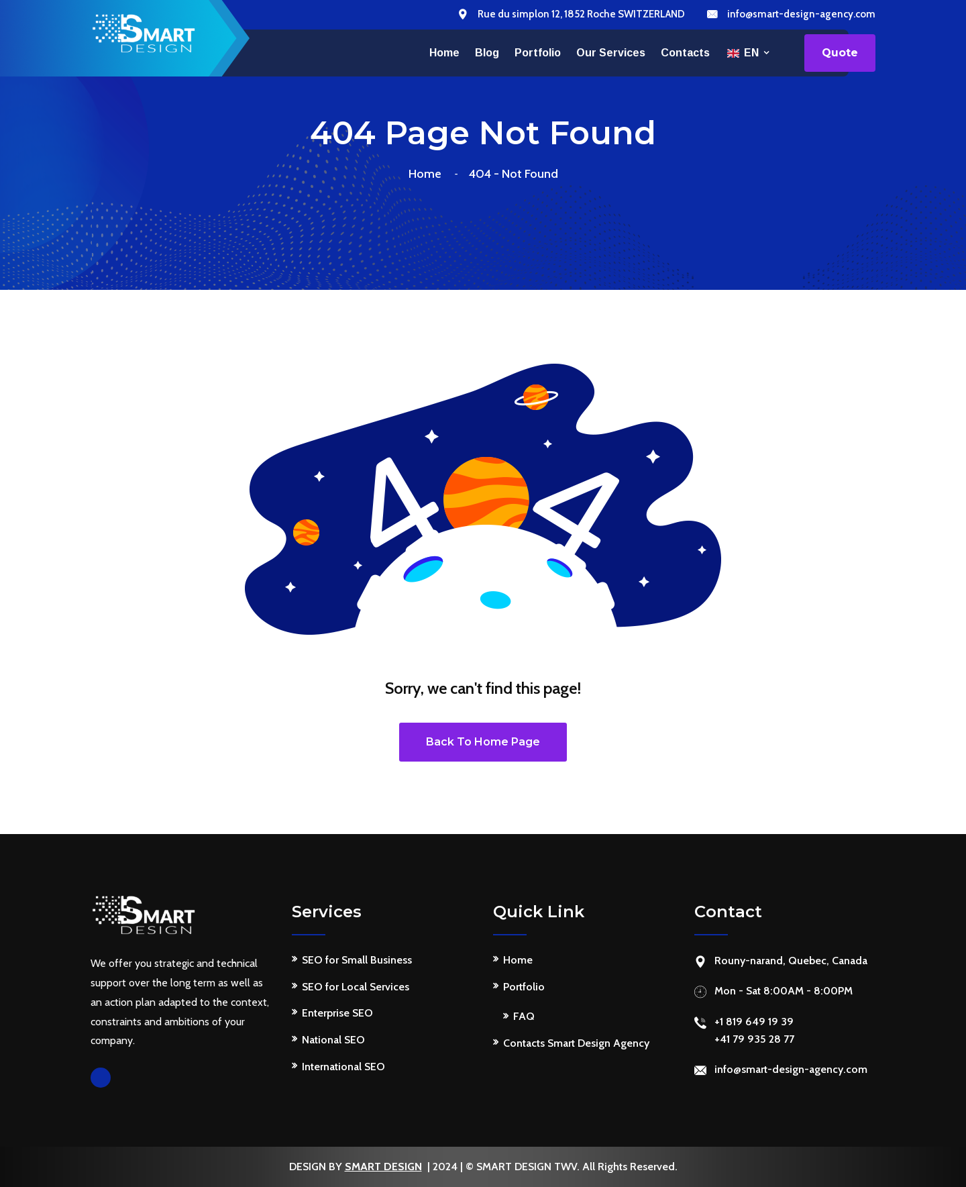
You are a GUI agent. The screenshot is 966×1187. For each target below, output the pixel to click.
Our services (610, 52)
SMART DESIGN (383, 1166)
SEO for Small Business (357, 959)
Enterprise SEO (337, 1013)
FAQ (524, 1016)
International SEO (343, 1066)
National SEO (333, 1039)
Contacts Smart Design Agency (576, 1043)
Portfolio (538, 52)
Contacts (685, 52)
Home (444, 52)
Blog (487, 52)
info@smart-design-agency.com (801, 14)
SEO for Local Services (355, 986)
